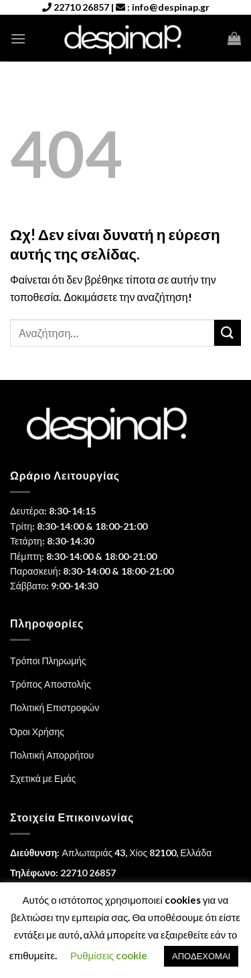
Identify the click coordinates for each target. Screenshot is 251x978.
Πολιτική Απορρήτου (52, 755)
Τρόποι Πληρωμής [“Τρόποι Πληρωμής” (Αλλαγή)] (48, 660)
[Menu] (18, 38)
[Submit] (227, 333)
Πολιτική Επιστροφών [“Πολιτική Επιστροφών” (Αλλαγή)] (54, 707)
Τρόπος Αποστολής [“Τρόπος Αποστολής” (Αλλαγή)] (50, 684)
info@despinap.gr (171, 7)
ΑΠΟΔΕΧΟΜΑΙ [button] (201, 956)
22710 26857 (81, 7)
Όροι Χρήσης (37, 731)
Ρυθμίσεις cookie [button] (108, 955)
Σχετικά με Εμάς (43, 778)
